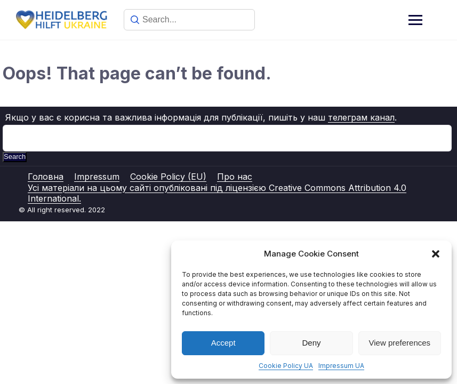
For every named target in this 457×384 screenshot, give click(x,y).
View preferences (400, 342)
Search (15, 157)
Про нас (234, 176)
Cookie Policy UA (286, 366)
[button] (435, 254)
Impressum (96, 176)
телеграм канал (361, 117)
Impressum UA (341, 366)
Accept (223, 342)
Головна (45, 176)
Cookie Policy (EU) (168, 176)
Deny (311, 342)
